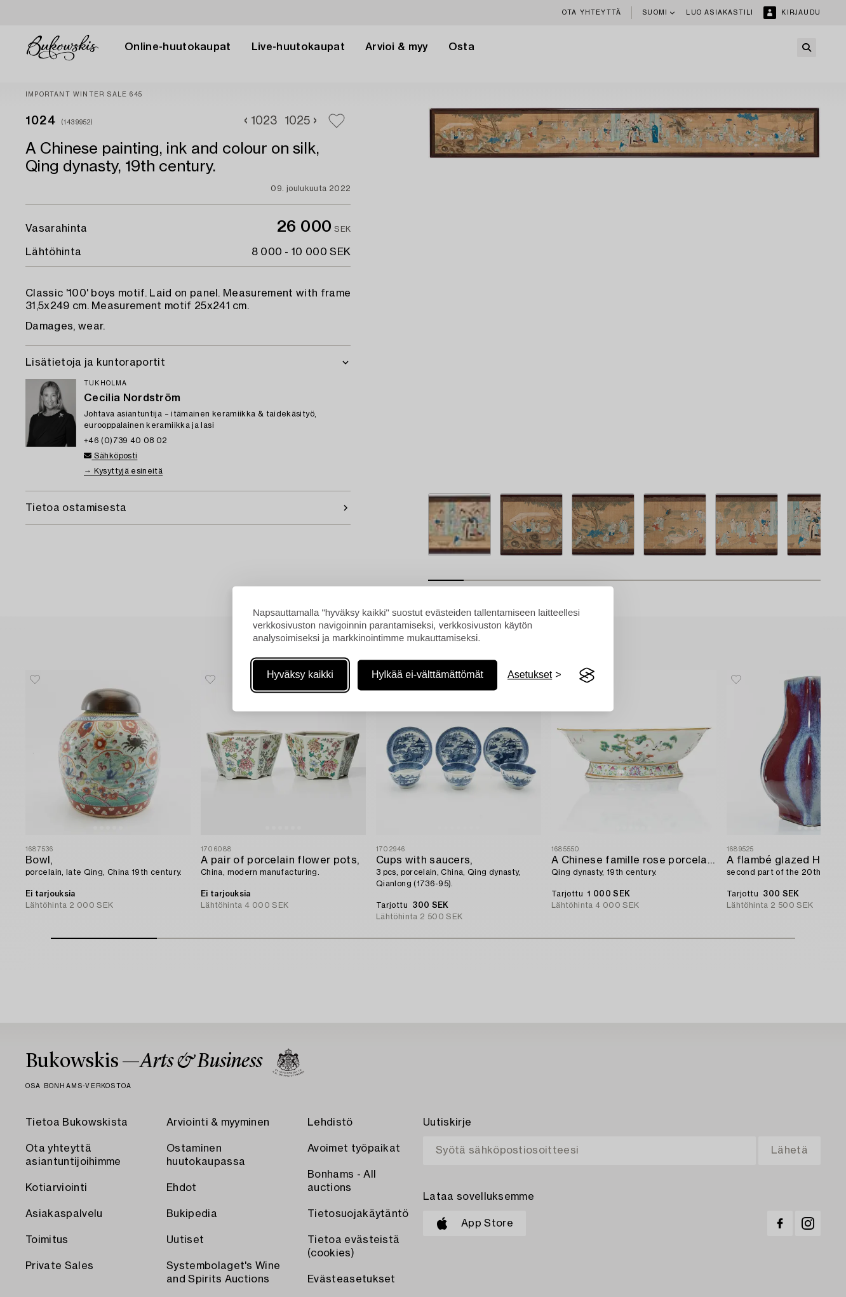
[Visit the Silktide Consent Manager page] (587, 675)
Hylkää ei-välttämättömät (427, 675)
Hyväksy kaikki (300, 675)
